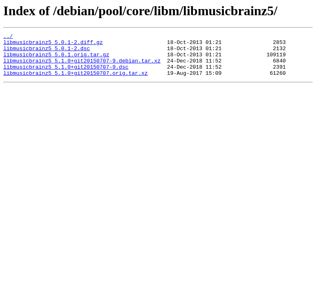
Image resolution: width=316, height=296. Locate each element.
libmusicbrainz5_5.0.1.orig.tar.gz (56, 59)
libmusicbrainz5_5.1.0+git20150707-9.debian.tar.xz (81, 66)
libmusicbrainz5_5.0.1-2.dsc (46, 52)
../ (8, 37)
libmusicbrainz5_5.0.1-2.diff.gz (53, 44)
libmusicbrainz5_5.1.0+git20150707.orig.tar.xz (75, 81)
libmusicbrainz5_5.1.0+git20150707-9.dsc (65, 74)
